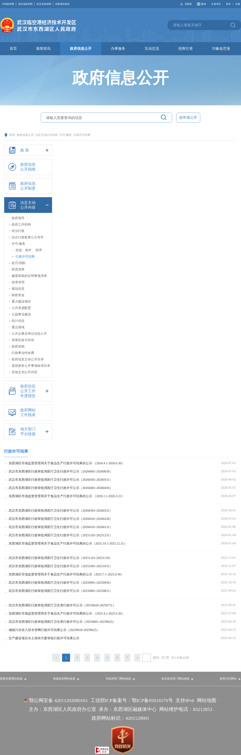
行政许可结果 (82, 134)
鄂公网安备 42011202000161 (58, 700)
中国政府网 (9, 4)
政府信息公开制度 (21, 186)
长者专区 (216, 4)
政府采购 (18, 346)
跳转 (156, 657)
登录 (228, 4)
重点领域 (18, 327)
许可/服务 (66, 134)
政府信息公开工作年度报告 (28, 391)
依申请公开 (188, 118)
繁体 (203, 4)
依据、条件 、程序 (28, 250)
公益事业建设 (21, 314)
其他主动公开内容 (24, 372)
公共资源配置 (21, 308)
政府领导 (18, 218)
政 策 (28, 150)
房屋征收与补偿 (23, 340)
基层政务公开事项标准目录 (31, 365)
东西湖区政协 (62, 4)
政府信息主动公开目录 (28, 359)
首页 (12, 134)
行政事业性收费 (23, 353)
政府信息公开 (25, 134)
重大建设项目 (21, 301)
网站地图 (206, 700)
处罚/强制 (18, 263)
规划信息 (18, 288)
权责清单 (18, 269)
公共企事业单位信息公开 (29, 333)
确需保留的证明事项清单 (29, 275)
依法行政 (18, 231)
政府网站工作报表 (21, 412)
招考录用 (18, 282)
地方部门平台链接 (28, 431)
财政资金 (18, 295)
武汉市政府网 (45, 4)
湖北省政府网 (26, 4)
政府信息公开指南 (21, 167)
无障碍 (188, 4)
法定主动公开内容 (46, 134)
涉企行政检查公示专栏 (28, 237)
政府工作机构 (21, 224)
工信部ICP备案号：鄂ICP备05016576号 (132, 700)
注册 (237, 4)
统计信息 (18, 320)
